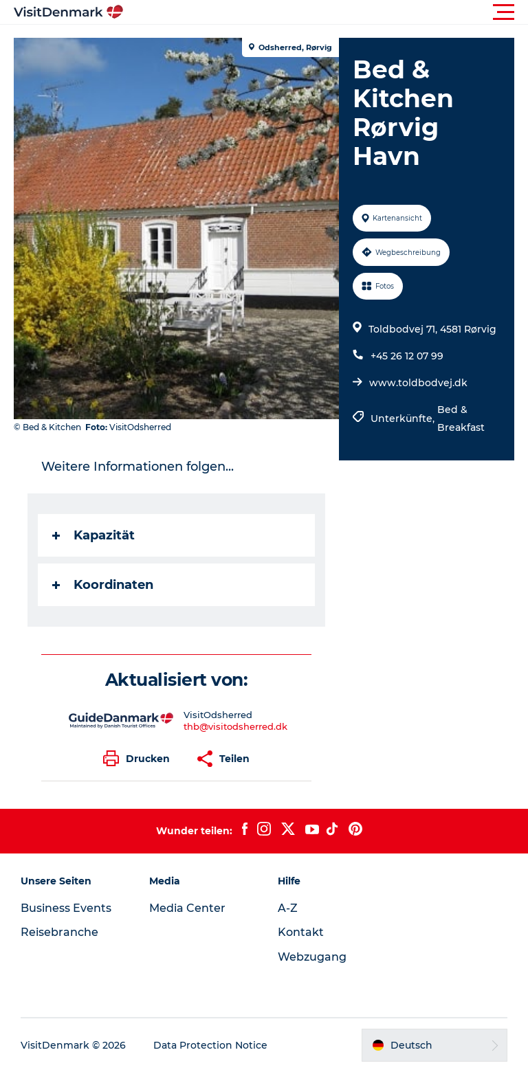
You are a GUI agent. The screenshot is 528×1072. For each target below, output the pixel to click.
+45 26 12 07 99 (407, 356)
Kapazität (93, 535)
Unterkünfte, (404, 418)
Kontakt (301, 932)
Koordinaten (102, 584)
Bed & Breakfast (461, 418)
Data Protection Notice (210, 1045)
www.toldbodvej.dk (418, 383)
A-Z (288, 908)
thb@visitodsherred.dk (235, 726)
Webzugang (312, 956)
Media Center (187, 908)
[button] (326, 12)
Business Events (66, 908)
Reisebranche (59, 932)
